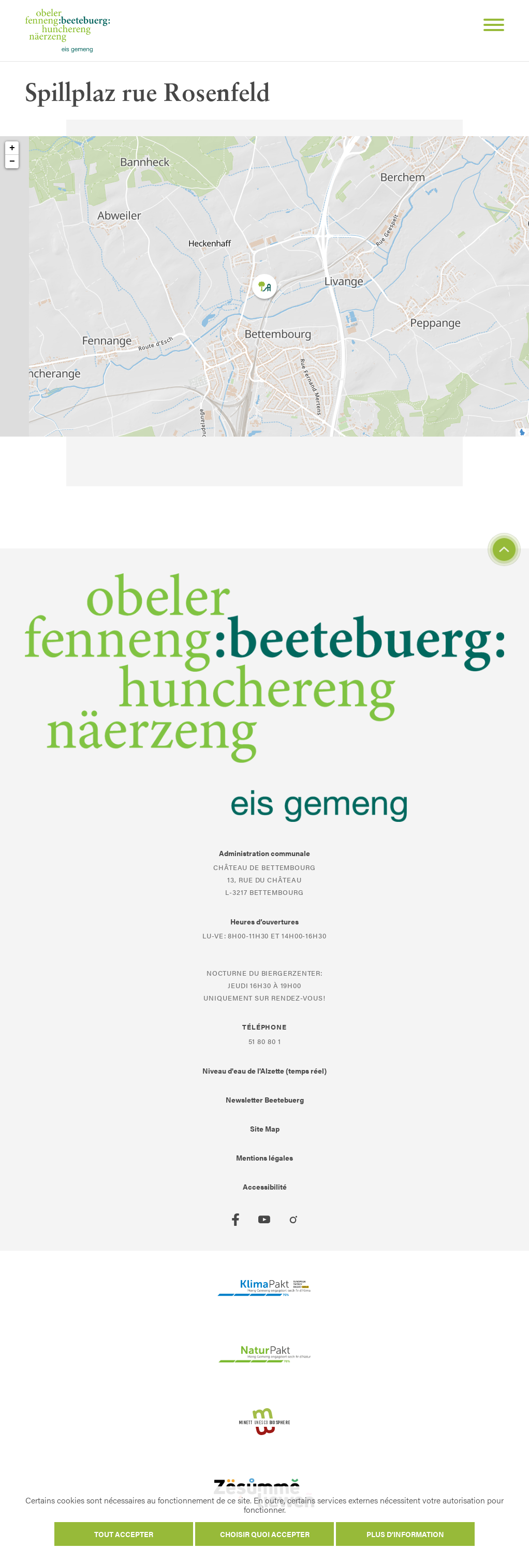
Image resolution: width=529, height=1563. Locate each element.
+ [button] (12, 148)
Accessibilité (265, 1186)
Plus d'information (405, 1534)
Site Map (265, 1128)
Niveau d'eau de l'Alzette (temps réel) (264, 1070)
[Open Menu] (489, 26)
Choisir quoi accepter (265, 1534)
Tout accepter (123, 1534)
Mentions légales (264, 1157)
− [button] (12, 161)
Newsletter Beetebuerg (265, 1099)
